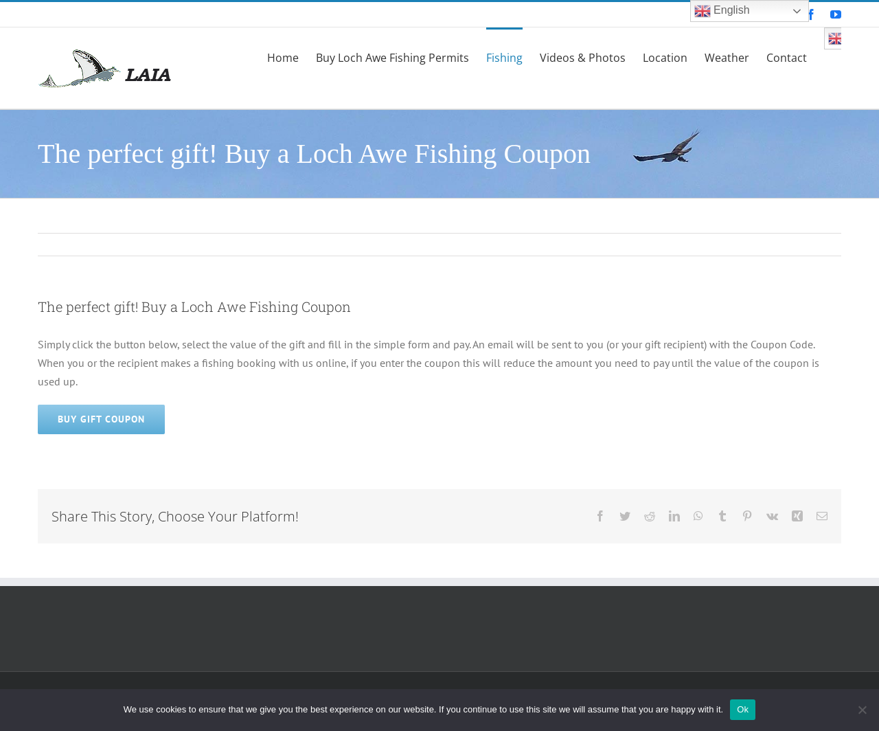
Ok (743, 709)
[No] (862, 710)
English (722, 11)
